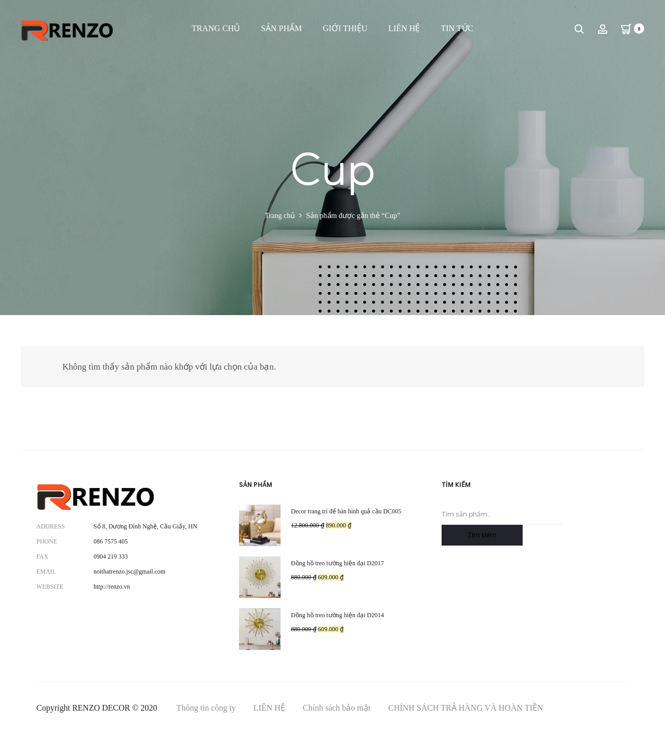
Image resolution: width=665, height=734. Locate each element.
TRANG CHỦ (216, 28)
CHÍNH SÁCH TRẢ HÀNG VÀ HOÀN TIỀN (465, 707)
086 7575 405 (111, 541)
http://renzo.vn (112, 586)
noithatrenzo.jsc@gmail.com (129, 571)
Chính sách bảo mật (336, 707)
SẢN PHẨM (281, 28)
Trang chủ (280, 216)
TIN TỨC (457, 28)
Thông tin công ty (206, 707)
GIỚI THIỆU (345, 28)
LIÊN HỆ (404, 28)
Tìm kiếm (482, 535)
